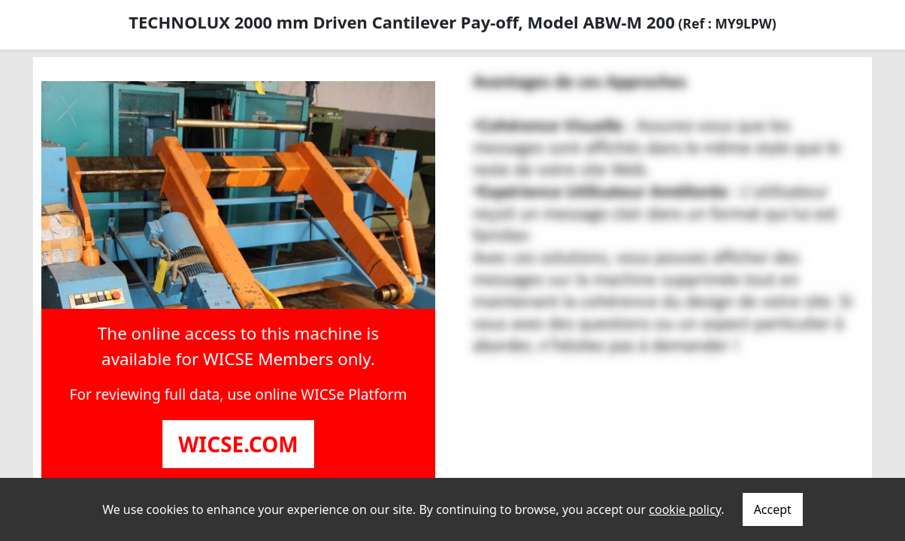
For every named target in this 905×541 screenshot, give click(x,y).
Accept (772, 509)
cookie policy (685, 509)
